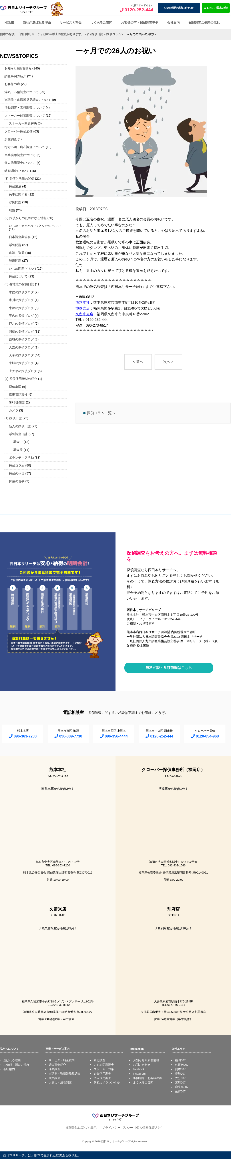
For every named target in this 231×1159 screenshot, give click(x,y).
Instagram (139, 1073)
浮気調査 (54, 1069)
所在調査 (10, 139)
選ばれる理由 (12, 1060)
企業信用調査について (20, 155)
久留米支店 (84, 314)
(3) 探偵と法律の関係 (19, 178)
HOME (9, 22)
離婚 (12, 210)
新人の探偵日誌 (20, 426)
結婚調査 (54, 1078)
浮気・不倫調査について (21, 92)
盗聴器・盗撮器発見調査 (64, 1073)
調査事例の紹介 (15, 76)
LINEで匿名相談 (216, 8)
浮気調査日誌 (18, 434)
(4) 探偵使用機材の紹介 (20, 379)
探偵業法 (15, 186)
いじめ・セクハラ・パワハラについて (35, 226)
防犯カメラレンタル (107, 1082)
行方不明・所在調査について (24, 147)
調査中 (18, 442)
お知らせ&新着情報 (18, 68)
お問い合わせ (141, 1064)
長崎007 (180, 1073)
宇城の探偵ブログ (21, 363)
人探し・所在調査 (60, 1082)
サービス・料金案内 (62, 1060)
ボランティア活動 (21, 457)
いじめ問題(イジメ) (22, 268)
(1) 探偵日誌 (13, 418)
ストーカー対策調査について (24, 115)
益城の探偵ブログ (21, 339)
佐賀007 (180, 1091)
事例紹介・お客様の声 (147, 1078)
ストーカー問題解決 (23, 123)
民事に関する (18, 194)
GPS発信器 (17, 402)
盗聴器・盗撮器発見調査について (27, 100)
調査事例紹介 (57, 1064)
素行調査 (99, 1060)
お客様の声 (12, 84)
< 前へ (138, 362)
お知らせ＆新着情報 (146, 1060)
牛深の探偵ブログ (21, 308)
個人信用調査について (20, 163)
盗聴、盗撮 (16, 253)
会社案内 (173, 22)
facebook (139, 1069)
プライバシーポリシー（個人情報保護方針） (133, 1127)
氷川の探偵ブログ (21, 300)
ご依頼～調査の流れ (16, 1064)
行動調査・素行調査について (24, 107)
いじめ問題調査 (104, 1064)
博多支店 (83, 308)
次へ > (168, 362)
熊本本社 (83, 302)
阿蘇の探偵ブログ (21, 331)
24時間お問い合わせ (178, 8)
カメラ (13, 410)
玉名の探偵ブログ (21, 316)
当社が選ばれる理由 (37, 22)
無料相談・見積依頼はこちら (169, 668)
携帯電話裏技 (18, 394)
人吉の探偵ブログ (21, 347)
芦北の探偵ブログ (21, 323)
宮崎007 (180, 1082)
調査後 (18, 450)
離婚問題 (15, 260)
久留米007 (181, 1064)
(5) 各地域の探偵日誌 (19, 284)
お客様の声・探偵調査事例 (139, 22)
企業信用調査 (102, 1073)
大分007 (180, 1078)
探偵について (18, 276)
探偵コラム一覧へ (101, 413)
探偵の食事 (16, 481)
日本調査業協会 (20, 237)
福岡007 (180, 1060)
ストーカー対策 (104, 1069)
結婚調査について (16, 171)
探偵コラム (16, 465)
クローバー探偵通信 (18, 131)
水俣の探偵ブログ (21, 292)
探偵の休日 (16, 473)
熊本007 (180, 1069)
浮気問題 (15, 202)
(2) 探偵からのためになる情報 (25, 218)
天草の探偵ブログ (21, 355)
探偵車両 (15, 387)
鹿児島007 (181, 1087)
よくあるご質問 (101, 22)
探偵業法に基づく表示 (81, 1127)
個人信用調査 (102, 1078)
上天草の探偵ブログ (23, 371)
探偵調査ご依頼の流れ (204, 22)
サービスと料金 (71, 22)
